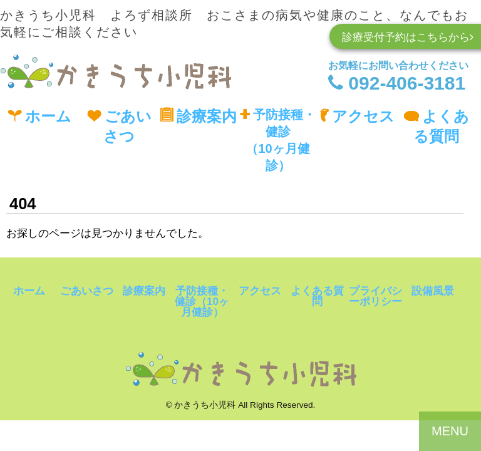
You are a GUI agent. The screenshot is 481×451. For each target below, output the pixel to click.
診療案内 (198, 116)
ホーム (39, 116)
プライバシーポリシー (375, 296)
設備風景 (432, 291)
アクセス (357, 116)
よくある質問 (436, 126)
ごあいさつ (119, 126)
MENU (450, 431)
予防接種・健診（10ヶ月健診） (278, 140)
